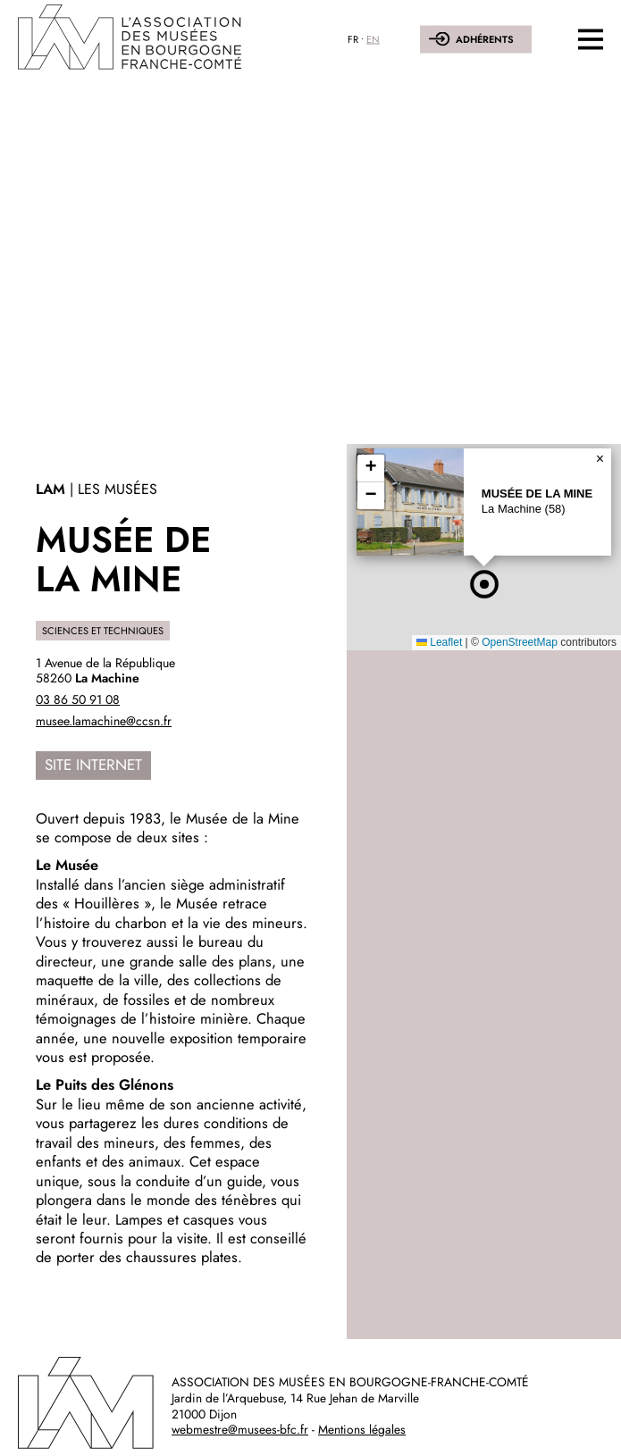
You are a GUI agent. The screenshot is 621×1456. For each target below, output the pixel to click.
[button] (484, 584)
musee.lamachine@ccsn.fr (104, 721)
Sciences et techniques (103, 630)
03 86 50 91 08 (78, 699)
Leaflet (439, 642)
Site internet (93, 764)
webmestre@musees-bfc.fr (240, 1429)
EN (373, 39)
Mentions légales (362, 1429)
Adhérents (485, 39)
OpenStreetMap (520, 642)
